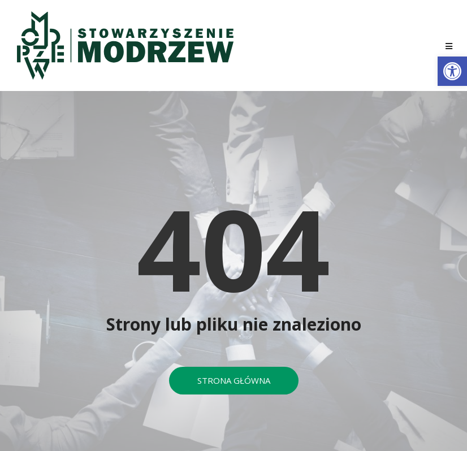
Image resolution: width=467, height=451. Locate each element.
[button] (452, 71)
